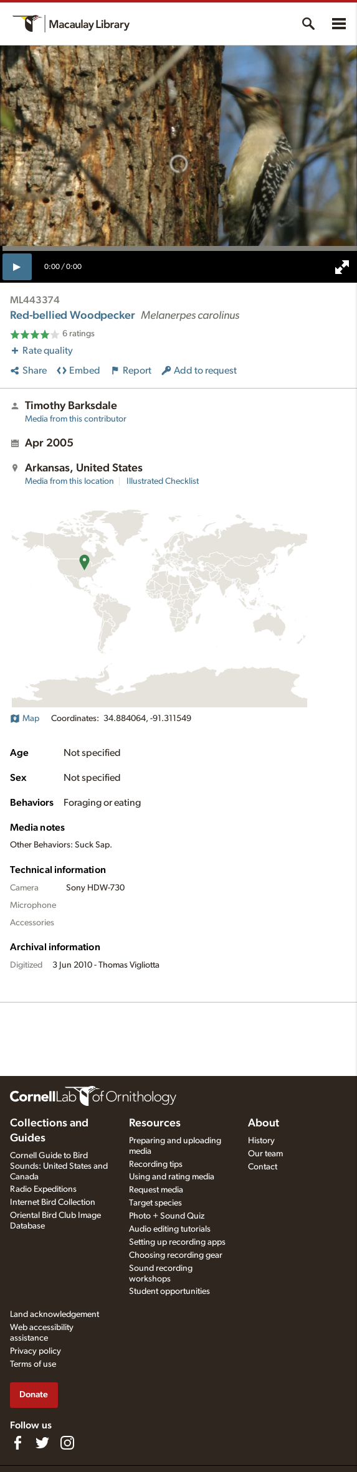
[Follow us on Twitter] (42, 1442)
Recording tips (156, 1164)
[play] (17, 266)
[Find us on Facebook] (17, 1442)
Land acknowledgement (54, 1314)
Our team (265, 1153)
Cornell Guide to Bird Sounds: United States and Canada (59, 1166)
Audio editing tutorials (170, 1229)
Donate (33, 1394)
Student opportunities (169, 1291)
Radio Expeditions (43, 1189)
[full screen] (342, 267)
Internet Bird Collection (52, 1202)
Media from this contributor (75, 419)
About (263, 1123)
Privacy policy (35, 1351)
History (261, 1140)
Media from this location (69, 481)
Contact (262, 1167)
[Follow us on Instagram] (67, 1442)
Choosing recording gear (175, 1255)
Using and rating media (171, 1176)
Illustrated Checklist (162, 481)
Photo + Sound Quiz (166, 1216)
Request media (156, 1190)
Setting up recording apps (177, 1242)
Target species (155, 1203)
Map (24, 718)
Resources (155, 1123)
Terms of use (33, 1364)
